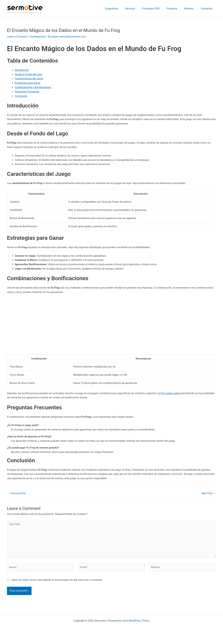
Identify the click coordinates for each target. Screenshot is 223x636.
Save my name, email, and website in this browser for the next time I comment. (57, 581)
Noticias (191, 8)
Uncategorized (38, 36)
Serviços (138, 8)
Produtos (176, 8)
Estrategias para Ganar (28, 83)
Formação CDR (157, 8)
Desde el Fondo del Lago (29, 74)
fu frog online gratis (169, 393)
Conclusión (21, 95)
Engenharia (121, 8)
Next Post (208, 493)
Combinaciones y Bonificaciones (34, 87)
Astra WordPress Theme (136, 620)
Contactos (207, 8)
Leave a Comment (17, 36)
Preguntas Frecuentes (27, 91)
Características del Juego (29, 78)
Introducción (22, 70)
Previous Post (17, 493)
